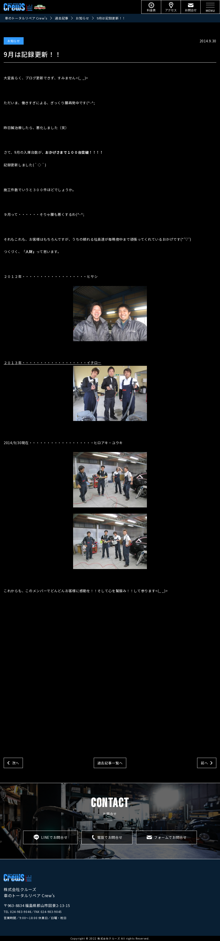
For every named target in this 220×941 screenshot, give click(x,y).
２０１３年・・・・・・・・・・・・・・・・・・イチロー (75, 390)
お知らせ (13, 41)
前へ (204, 762)
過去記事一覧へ (110, 762)
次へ (15, 762)
